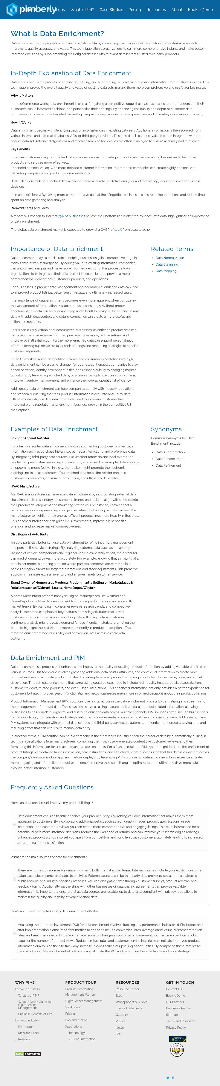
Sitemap (172, 1014)
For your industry (27, 1020)
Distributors (26, 1027)
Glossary (122, 1014)
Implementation (76, 1020)
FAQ (118, 1034)
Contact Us (174, 989)
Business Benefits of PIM (35, 1014)
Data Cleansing (167, 264)
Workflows (72, 1007)
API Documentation (82, 1039)
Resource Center (127, 989)
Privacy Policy (176, 1027)
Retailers (24, 1039)
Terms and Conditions (181, 1021)
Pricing (70, 1013)
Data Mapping (166, 271)
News (120, 1027)
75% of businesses (71, 216)
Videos (120, 1021)
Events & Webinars (129, 1008)
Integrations (73, 1026)
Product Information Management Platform (81, 991)
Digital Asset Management (83, 1001)
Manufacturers (28, 1033)
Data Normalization (170, 258)
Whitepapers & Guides (131, 1002)
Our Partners (175, 1002)
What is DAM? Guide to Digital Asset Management (34, 1005)
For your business (27, 989)
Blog (119, 995)
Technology (77, 1033)
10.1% (118, 230)
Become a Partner (178, 1008)
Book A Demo (175, 995)
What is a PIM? (28, 995)
